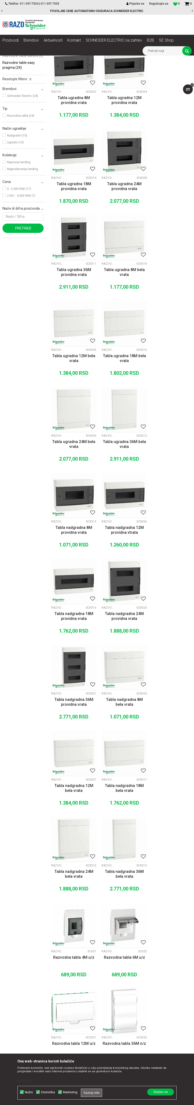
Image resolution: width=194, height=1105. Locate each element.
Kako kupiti (115, 974)
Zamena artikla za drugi (125, 995)
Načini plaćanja (118, 979)
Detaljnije (24, 1081)
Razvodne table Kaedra (22, 111)
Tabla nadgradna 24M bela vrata (72, 657)
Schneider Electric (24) (22, 151)
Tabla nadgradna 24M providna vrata (121, 489)
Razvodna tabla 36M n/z (170, 741)
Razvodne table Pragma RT (22, 102)
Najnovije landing (18, 217)
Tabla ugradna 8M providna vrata (73, 154)
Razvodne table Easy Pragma (18, 120)
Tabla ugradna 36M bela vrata (72, 405)
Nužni (29, 1092)
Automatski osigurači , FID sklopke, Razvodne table (75, 59)
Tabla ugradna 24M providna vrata (73, 237)
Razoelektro (10, 59)
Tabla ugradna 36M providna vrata (121, 237)
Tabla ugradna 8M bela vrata (169, 237)
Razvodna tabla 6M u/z (72, 738)
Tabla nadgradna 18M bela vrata (169, 573)
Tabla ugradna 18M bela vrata (121, 321)
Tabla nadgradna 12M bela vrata (121, 573)
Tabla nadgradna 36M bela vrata (121, 657)
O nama (59, 963)
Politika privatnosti (121, 968)
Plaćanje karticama (122, 984)
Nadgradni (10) (17, 191)
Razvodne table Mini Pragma (18, 90)
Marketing (70, 1092)
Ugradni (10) (15, 198)
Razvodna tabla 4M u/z (169, 654)
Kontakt (59, 974)
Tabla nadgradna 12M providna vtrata (169, 405)
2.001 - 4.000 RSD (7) (21, 251)
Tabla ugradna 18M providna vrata (170, 154)
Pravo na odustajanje (123, 1017)
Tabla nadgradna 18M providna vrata (72, 489)
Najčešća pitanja (119, 1011)
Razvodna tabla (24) (20, 171)
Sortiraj (124, 75)
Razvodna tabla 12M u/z (121, 741)
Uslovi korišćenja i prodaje (126, 963)
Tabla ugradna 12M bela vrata (72, 321)
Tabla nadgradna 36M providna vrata (169, 489)
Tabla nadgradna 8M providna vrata (121, 405)
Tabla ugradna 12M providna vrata (121, 154)
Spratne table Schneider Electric (136, 59)
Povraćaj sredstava (122, 1006)
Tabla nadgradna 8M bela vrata (72, 573)
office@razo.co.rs (20, 1012)
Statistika (48, 1092)
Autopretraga (103, 75)
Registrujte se (158, 3)
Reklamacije (116, 1000)
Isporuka (113, 990)
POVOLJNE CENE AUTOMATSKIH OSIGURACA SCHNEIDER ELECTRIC (96, 11)
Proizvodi (30, 59)
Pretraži (23, 284)
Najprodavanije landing (22, 224)
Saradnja (60, 968)
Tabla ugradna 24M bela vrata (169, 321)
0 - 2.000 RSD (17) (19, 244)
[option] (97, 11)
